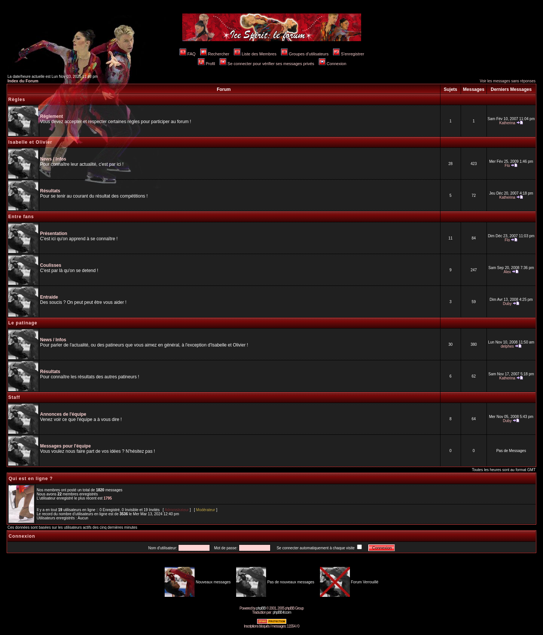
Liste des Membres (255, 54)
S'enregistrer (348, 54)
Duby (507, 304)
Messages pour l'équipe (65, 446)
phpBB (261, 608)
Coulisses (50, 265)
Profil (206, 63)
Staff (14, 397)
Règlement (51, 116)
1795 (108, 498)
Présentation (53, 233)
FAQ (188, 54)
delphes (507, 346)
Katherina (507, 123)
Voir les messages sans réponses (508, 81)
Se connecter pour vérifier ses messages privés (267, 63)
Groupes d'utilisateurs (305, 54)
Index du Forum (23, 81)
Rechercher (214, 54)
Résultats (50, 190)
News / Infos (53, 159)
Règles (16, 99)
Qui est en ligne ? (31, 478)
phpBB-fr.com (282, 612)
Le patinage (22, 323)
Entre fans (21, 216)
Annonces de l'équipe (63, 414)
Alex (507, 272)
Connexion (333, 63)
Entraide (49, 297)
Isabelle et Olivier (30, 142)
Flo (507, 166)
